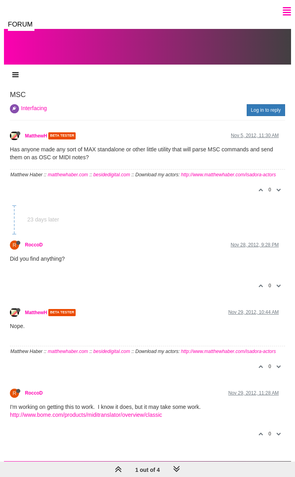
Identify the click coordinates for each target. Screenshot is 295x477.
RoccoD (34, 245)
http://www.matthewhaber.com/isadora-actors (228, 174)
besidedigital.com (111, 174)
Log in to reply (266, 110)
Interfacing (34, 108)
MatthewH (36, 136)
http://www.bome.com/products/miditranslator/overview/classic (86, 415)
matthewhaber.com (68, 174)
